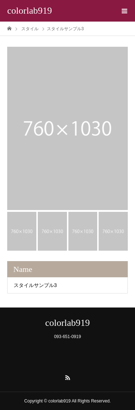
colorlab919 (29, 10)
